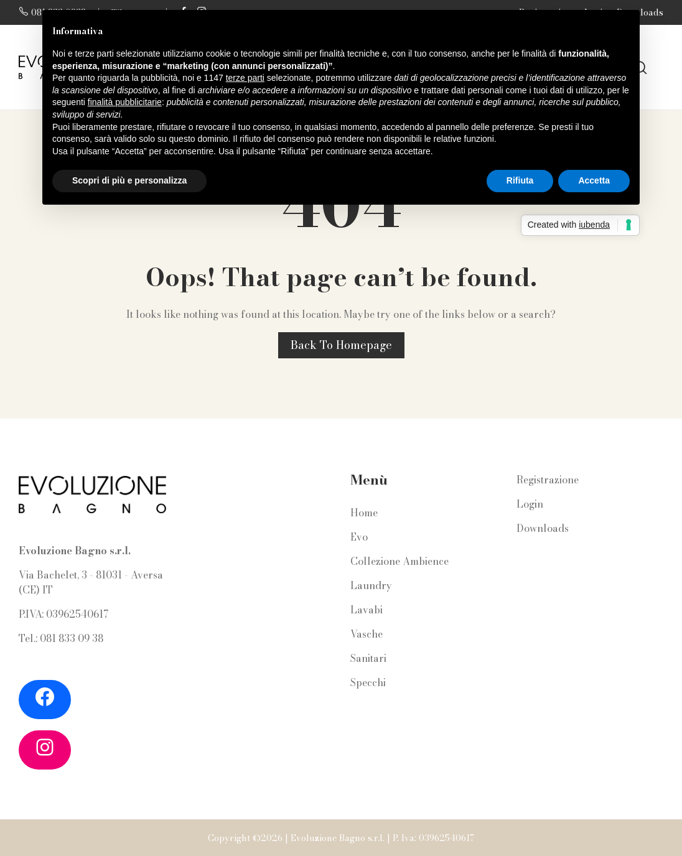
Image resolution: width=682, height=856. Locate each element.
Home (364, 512)
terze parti (245, 78)
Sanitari (368, 658)
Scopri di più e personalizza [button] (129, 180)
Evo (359, 536)
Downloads (542, 528)
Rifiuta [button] (520, 180)
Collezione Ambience (399, 561)
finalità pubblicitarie (125, 102)
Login (529, 503)
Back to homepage (341, 345)
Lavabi (366, 609)
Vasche (366, 633)
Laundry (371, 585)
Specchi (368, 682)
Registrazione (547, 479)
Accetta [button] (594, 180)
